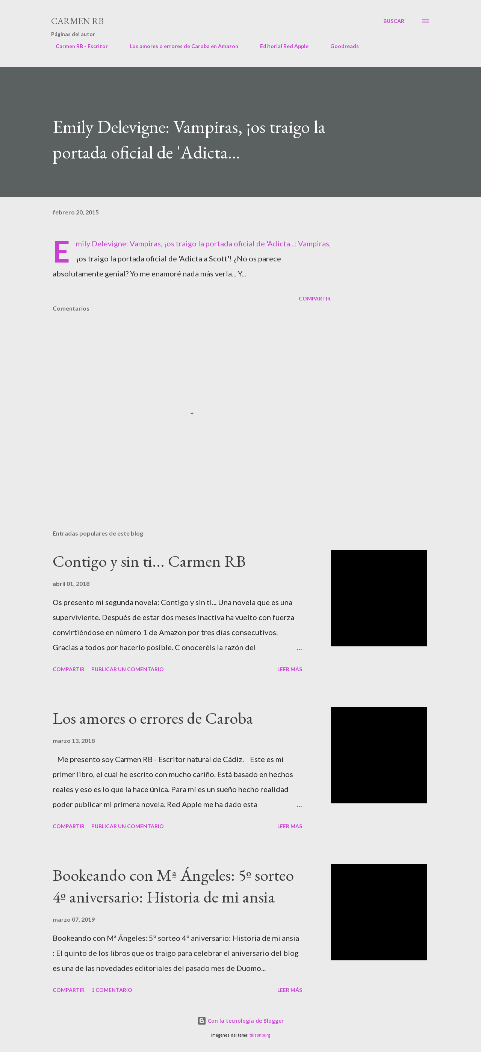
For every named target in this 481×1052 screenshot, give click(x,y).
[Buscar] (393, 21)
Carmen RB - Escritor (77, 46)
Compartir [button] (315, 298)
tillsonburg (260, 1035)
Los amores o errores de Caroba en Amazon (179, 46)
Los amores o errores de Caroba (153, 718)
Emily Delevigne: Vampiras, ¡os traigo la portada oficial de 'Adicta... (185, 243)
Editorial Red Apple (280, 46)
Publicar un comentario (127, 669)
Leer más (289, 669)
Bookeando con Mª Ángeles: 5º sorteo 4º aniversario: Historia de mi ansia (173, 886)
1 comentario (111, 990)
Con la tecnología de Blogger (240, 1020)
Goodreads (340, 46)
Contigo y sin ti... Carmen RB (149, 561)
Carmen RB (77, 21)
